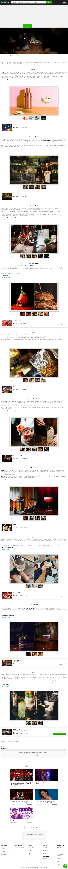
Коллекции (9, 26)
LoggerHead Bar (17, 660)
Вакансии (3, 848)
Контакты (3, 851)
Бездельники (16, 592)
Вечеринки (45, 847)
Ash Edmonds (10, 741)
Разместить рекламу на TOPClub (34, 836)
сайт (28, 211)
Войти (64, 2)
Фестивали (45, 853)
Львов (41, 867)
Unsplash (17, 741)
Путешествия (59, 864)
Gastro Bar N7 (16, 729)
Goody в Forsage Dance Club (18, 820)
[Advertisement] (34, 14)
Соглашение (3, 850)
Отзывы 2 (60, 128)
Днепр (38, 867)
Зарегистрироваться (37, 755)
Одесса (27, 867)
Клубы (30, 849)
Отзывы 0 (60, 197)
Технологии (59, 861)
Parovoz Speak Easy (18, 456)
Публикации (27, 26)
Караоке (30, 850)
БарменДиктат (17, 193)
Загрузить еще (34, 827)
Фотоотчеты (60, 845)
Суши (30, 857)
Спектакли (45, 851)
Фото (15, 26)
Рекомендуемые (46, 858)
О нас (2, 847)
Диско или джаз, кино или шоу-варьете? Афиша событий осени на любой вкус (20, 802)
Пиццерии (31, 851)
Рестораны (31, 847)
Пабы (30, 856)
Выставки (45, 850)
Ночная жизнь (29, 785)
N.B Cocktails (16, 525)
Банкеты (30, 853)
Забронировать (60, 734)
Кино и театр (59, 857)
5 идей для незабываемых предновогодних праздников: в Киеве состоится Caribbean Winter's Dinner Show (21, 783)
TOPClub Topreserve (18, 849)
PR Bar (14, 387)
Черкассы (45, 867)
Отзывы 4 (60, 731)
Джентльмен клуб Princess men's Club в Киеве (45, 782)
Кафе (30, 854)
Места (2, 26)
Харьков (31, 867)
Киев (35, 867)
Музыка (58, 858)
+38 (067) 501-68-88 (24, 733)
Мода (58, 862)
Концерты (45, 849)
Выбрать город (63, 26)
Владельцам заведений (19, 847)
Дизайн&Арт (59, 860)
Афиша (20, 26)
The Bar (15, 124)
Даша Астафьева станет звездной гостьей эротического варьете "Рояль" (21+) (46, 802)
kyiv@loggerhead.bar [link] (5, 617)
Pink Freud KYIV (28, 265)
